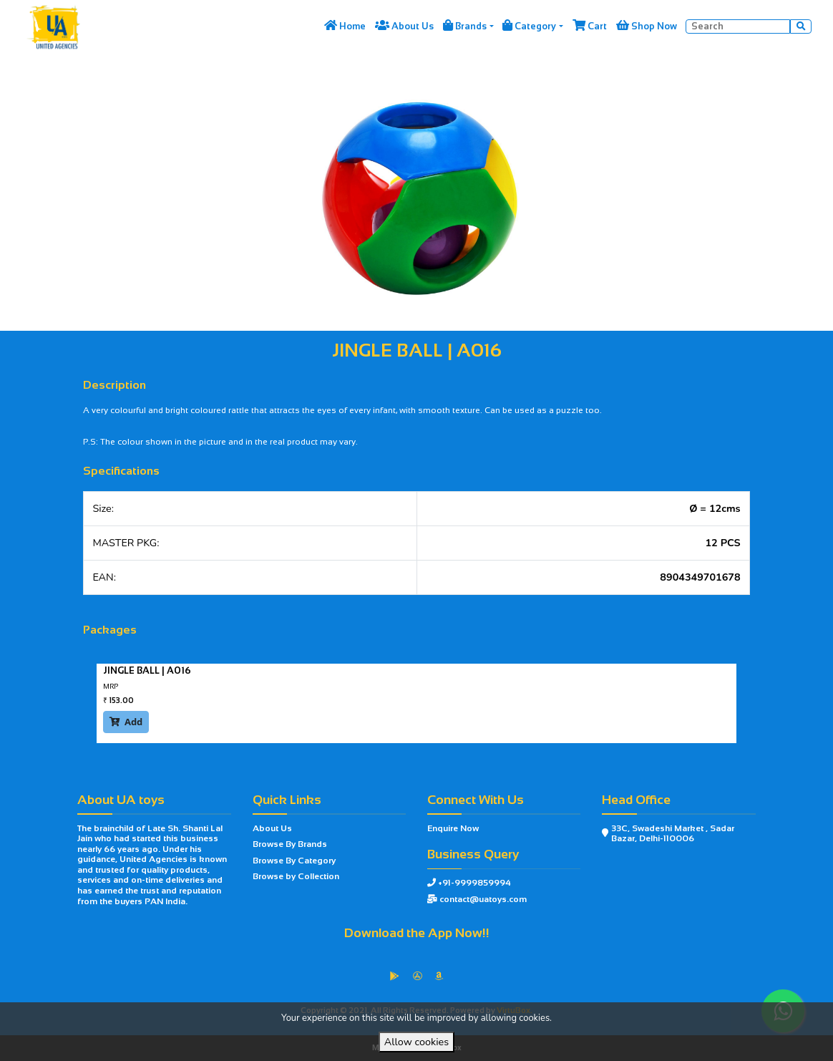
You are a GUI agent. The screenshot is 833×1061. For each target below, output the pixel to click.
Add (125, 721)
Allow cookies (416, 1042)
